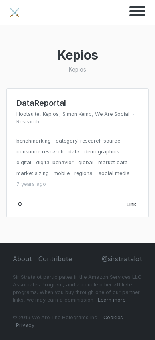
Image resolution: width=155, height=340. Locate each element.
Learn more (111, 300)
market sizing (32, 173)
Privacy (25, 325)
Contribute (55, 259)
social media (114, 173)
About (22, 259)
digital (23, 162)
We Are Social (112, 114)
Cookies (113, 317)
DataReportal (41, 103)
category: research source (88, 141)
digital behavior (55, 162)
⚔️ (15, 12)
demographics (101, 152)
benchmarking (33, 141)
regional (84, 173)
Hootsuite (27, 114)
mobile (62, 173)
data (73, 152)
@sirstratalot (122, 259)
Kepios (51, 114)
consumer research (40, 152)
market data (113, 162)
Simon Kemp (77, 114)
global (85, 162)
